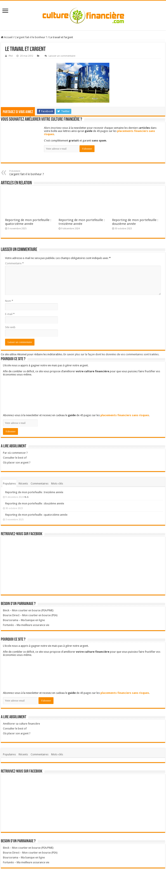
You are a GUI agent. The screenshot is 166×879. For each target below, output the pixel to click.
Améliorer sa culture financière (21, 723)
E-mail (10, 314)
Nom (9, 300)
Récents (23, 483)
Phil (11, 56)
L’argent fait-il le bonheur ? (31, 173)
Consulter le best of (15, 457)
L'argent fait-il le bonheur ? (31, 37)
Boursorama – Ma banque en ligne (24, 620)
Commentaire (14, 263)
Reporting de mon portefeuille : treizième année (82, 222)
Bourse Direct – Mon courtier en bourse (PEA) (30, 615)
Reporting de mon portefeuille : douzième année (135, 222)
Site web (10, 327)
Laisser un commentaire (62, 56)
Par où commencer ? (15, 452)
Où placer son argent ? (83, 464)
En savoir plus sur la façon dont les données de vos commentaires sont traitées (111, 354)
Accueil (6, 37)
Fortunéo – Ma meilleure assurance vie (26, 625)
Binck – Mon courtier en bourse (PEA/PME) (28, 610)
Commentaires (39, 483)
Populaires (9, 483)
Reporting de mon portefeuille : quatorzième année (28, 222)
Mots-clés (57, 483)
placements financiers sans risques (124, 415)
